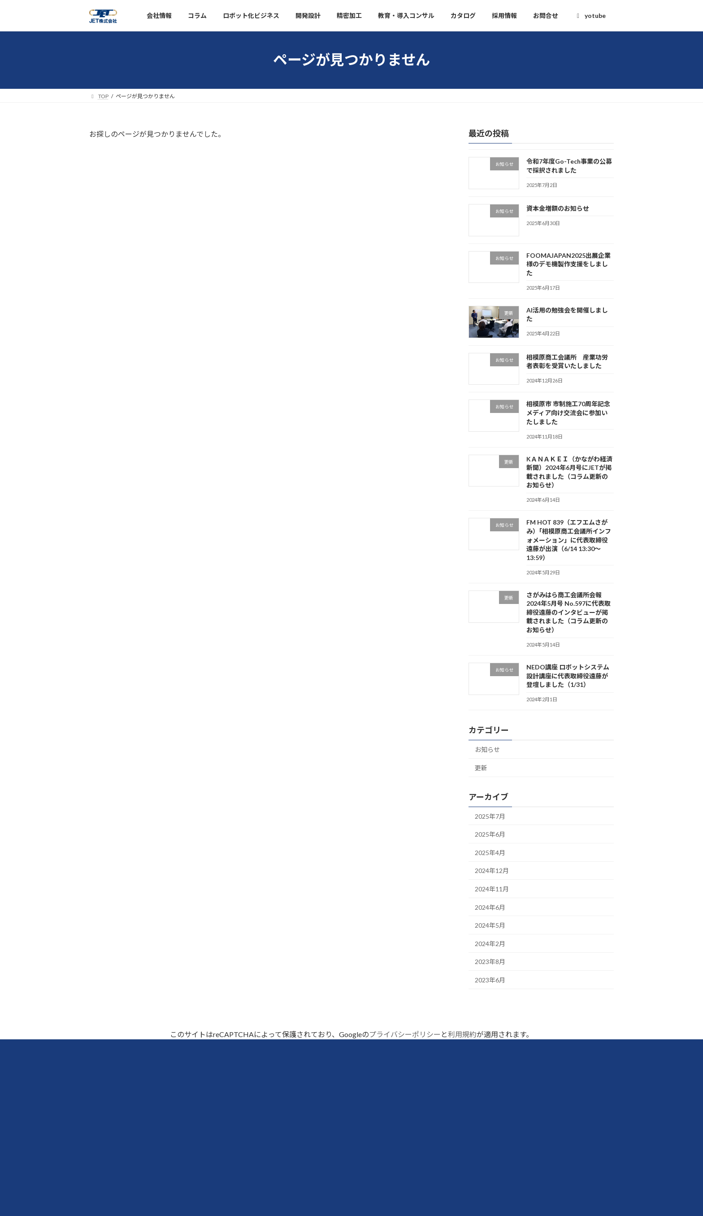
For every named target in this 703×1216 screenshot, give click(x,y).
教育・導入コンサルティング (498, 1142)
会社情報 (288, 1085)
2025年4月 (490, 852)
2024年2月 (490, 943)
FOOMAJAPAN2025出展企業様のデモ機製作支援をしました (568, 263)
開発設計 (468, 1104)
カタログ (288, 1123)
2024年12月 (492, 870)
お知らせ (487, 749)
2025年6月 (490, 834)
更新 (481, 768)
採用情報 (288, 1142)
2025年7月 (490, 816)
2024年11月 (492, 889)
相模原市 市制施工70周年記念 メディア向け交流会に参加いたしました (571, 412)
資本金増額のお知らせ (557, 208)
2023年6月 (490, 980)
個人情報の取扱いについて (315, 1162)
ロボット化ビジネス (485, 1085)
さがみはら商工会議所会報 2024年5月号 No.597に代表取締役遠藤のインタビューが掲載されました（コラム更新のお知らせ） (568, 612)
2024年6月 (490, 907)
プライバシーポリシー (405, 1034)
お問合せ (288, 1181)
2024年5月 (490, 925)
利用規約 (462, 1034)
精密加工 (468, 1123)
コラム (285, 1104)
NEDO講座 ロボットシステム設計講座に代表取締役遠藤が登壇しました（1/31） (567, 675)
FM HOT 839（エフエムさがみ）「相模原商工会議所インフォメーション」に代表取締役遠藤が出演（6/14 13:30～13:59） (568, 539)
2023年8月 (490, 961)
